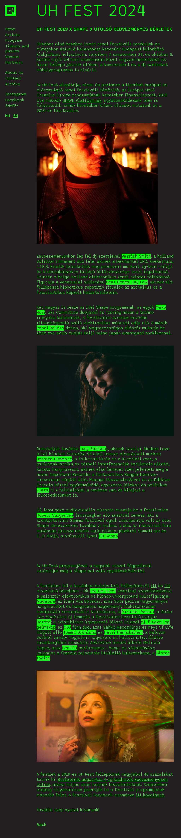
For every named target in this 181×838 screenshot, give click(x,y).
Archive (12, 84)
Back (41, 824)
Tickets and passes (17, 49)
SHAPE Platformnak (82, 100)
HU (7, 115)
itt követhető (150, 795)
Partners (14, 62)
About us (14, 72)
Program (13, 40)
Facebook (14, 99)
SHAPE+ (11, 105)
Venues (12, 56)
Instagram (15, 94)
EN (15, 115)
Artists (12, 34)
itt (154, 585)
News (10, 28)
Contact (13, 78)
